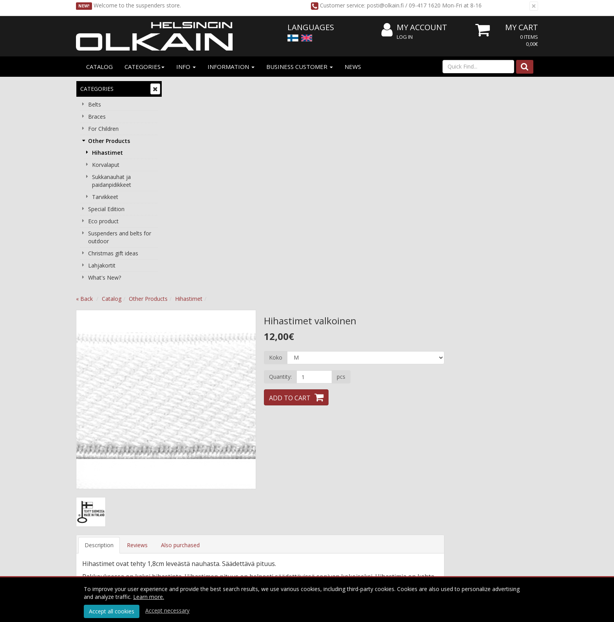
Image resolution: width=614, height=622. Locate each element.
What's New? (104, 277)
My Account (414, 27)
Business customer (299, 67)
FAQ (364, 495)
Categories (144, 67)
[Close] (533, 6)
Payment (278, 495)
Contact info (190, 495)
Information (231, 67)
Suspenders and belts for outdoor (119, 237)
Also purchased (274, 334)
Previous (184, 188)
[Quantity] (408, 165)
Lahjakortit (102, 265)
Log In (405, 36)
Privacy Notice (285, 472)
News (353, 67)
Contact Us (189, 507)
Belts (94, 104)
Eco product (103, 221)
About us (186, 472)
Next (336, 188)
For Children (103, 128)
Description (193, 334)
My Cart (521, 27)
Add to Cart (384, 187)
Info (186, 67)
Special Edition (106, 209)
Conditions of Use (289, 484)
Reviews (231, 334)
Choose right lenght (384, 507)
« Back (178, 87)
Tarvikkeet (105, 197)
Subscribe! (297, 541)
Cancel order (283, 507)
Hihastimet (107, 152)
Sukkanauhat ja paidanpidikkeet (111, 180)
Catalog (99, 67)
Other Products (109, 141)
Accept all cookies (111, 611)
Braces (97, 116)
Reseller (185, 484)
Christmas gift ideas (113, 253)
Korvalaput (105, 164)
